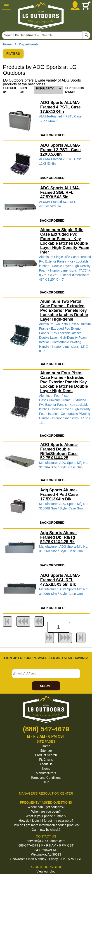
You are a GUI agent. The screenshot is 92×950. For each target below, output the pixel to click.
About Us (46, 764)
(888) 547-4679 (46, 729)
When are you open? (46, 811)
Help (46, 782)
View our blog (46, 871)
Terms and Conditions (46, 777)
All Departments (26, 44)
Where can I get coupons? (46, 807)
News (46, 768)
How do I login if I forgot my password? (46, 820)
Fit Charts (46, 759)
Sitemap (46, 750)
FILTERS (13, 53)
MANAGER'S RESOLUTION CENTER (46, 793)
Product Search (46, 755)
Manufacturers (46, 773)
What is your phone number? (46, 816)
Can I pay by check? (46, 829)
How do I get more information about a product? (46, 825)
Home (7, 44)
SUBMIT (46, 686)
